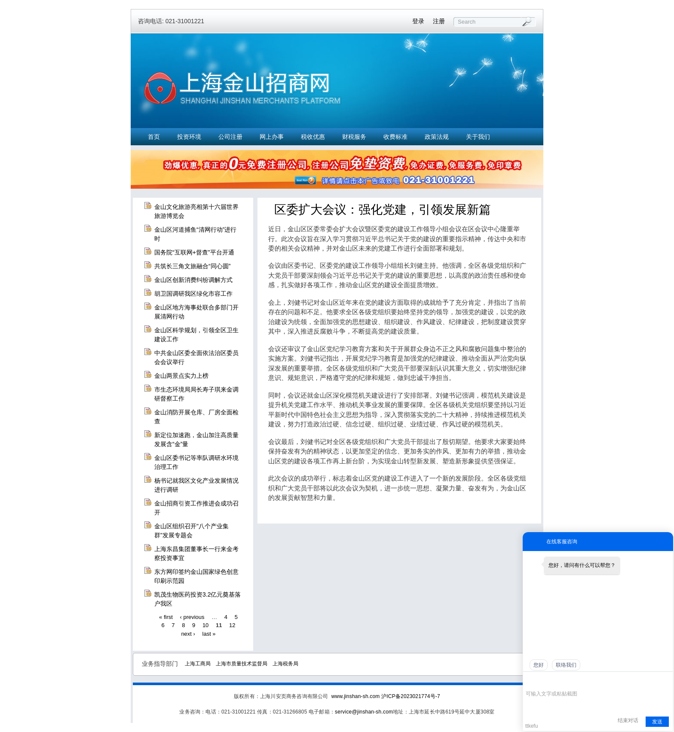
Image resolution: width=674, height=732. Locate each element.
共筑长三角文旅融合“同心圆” (192, 266)
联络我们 (566, 665)
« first (166, 616)
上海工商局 (198, 664)
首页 (154, 136)
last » (209, 633)
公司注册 (230, 136)
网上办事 (272, 136)
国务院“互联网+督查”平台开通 (194, 252)
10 (205, 625)
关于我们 (478, 136)
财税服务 (354, 136)
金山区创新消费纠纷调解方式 (193, 279)
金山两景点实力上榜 (181, 375)
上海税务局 (285, 664)
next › (188, 633)
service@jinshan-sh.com (364, 712)
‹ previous (192, 616)
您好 (538, 665)
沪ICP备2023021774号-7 (410, 696)
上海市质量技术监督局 (241, 664)
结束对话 (628, 720)
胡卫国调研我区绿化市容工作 (193, 293)
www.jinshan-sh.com (356, 696)
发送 (657, 722)
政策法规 (437, 136)
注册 (439, 21)
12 (232, 625)
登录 (418, 21)
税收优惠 (313, 136)
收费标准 (395, 136)
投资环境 (189, 136)
